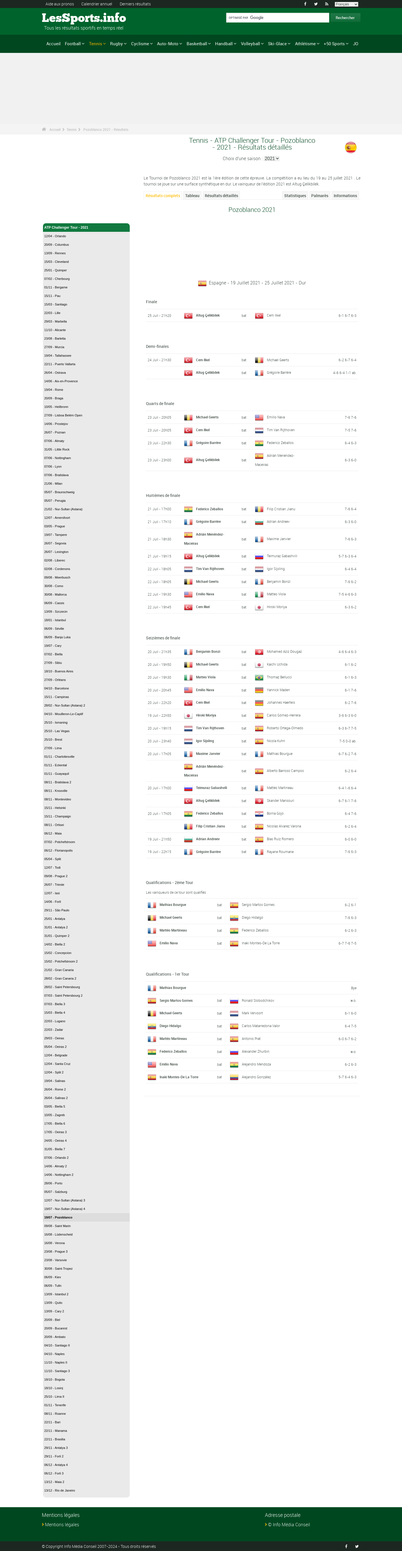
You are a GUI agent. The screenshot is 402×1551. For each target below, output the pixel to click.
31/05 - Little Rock (57, 449)
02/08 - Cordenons (57, 569)
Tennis (95, 43)
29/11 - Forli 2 (54, 1456)
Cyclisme (140, 43)
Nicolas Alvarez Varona (284, 825)
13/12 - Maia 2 (54, 1482)
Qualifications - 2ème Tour (169, 881)
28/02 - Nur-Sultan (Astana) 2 (64, 705)
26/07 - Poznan (55, 432)
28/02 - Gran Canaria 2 (60, 978)
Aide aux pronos (60, 4)
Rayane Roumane (280, 850)
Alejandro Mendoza (256, 1063)
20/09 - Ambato (55, 1337)
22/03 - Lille (52, 313)
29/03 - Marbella (55, 321)
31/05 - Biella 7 (54, 1149)
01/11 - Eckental (55, 765)
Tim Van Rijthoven (281, 429)
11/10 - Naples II (55, 1362)
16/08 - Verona (54, 1243)
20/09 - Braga (53, 398)
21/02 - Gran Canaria (59, 970)
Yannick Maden (278, 689)
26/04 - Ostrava (55, 372)
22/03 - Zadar (53, 1029)
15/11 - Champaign (57, 816)
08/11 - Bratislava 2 (57, 782)
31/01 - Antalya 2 (56, 927)
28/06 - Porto (53, 1183)
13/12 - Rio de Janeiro (59, 1490)
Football (73, 43)
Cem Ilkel (274, 315)
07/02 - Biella (53, 654)
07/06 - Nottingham (57, 458)
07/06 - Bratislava (56, 475)
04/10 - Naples (54, 1354)
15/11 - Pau (52, 296)
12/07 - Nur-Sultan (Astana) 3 (64, 1200)
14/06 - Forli (52, 901)
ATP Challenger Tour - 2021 (86, 227)
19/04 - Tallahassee (57, 355)
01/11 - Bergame (56, 287)
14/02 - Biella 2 (54, 944)
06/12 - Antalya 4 (56, 1465)
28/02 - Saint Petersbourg (62, 987)
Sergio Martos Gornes (258, 903)
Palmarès (319, 195)
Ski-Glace (277, 43)
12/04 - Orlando (55, 236)
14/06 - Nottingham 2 (59, 1174)
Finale (151, 301)
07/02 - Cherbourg (57, 278)
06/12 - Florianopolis (58, 850)
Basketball (197, 43)
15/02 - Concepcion (57, 953)
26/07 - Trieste (54, 884)
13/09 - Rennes (55, 253)
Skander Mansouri (280, 799)
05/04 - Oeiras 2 (55, 1046)
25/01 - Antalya (54, 918)
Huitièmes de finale (163, 494)
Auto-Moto (167, 43)
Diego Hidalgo (252, 916)
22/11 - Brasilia (54, 1439)
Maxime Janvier (279, 538)
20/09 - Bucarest (55, 1328)
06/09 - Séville (54, 628)
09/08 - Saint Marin (57, 1226)
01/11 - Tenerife (55, 1405)
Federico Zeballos (280, 442)
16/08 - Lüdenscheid (58, 1234)
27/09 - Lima (53, 748)
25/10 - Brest (53, 739)
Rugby (116, 43)
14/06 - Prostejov (56, 424)
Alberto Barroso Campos (285, 770)
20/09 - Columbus (56, 244)
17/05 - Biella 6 (54, 1123)
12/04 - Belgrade (55, 1055)
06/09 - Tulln (53, 1285)
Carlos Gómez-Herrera (283, 714)
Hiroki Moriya (277, 606)
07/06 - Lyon (53, 466)
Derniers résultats (135, 4)
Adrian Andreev (278, 521)
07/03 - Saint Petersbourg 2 (63, 995)
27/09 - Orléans (55, 679)
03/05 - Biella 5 (54, 1106)
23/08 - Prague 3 (56, 1251)
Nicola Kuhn (276, 740)
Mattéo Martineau (280, 786)
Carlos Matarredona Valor (261, 1025)
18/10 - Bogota (54, 1379)
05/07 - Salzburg (55, 1191)
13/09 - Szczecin (55, 611)
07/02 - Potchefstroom (59, 842)
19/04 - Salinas (54, 1081)
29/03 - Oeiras (54, 1038)
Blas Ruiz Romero (280, 838)
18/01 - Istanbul (55, 620)
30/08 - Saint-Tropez (58, 1268)
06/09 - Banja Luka (57, 637)
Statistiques (295, 195)
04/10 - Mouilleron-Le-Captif (63, 714)
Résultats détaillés (221, 195)
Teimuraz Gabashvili (282, 555)
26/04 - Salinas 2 (56, 1098)
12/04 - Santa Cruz (57, 1063)
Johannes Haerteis (281, 701)
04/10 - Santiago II (57, 1345)
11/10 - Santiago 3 (57, 1371)
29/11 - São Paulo (56, 910)
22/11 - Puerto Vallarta (59, 364)
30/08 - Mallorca (55, 594)
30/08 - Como (53, 586)
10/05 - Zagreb (54, 1115)
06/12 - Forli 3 (54, 1473)
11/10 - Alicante (55, 330)
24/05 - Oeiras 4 (55, 1140)
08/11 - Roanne (55, 1413)
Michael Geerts (278, 359)
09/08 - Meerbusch (57, 577)
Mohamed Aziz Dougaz (284, 651)
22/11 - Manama (55, 1430)
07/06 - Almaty (54, 441)
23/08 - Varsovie (55, 1260)
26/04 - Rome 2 (55, 1089)
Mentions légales (62, 1524)
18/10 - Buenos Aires (58, 671)
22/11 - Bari (52, 1422)
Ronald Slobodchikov (258, 999)
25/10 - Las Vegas (57, 731)
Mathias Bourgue (279, 753)
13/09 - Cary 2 (54, 1311)
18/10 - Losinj (53, 1388)
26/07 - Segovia (55, 543)
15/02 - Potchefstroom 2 (61, 961)
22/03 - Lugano (54, 1021)
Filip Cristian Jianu (281, 508)
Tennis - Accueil (57, 216)
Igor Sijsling (276, 568)
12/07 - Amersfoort (57, 517)
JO (355, 43)
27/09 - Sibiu (53, 662)
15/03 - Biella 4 (54, 1012)
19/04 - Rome (53, 389)
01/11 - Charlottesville (59, 756)
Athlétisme (305, 43)
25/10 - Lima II (54, 1396)
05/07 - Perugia (55, 500)
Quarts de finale (160, 403)
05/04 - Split (52, 859)
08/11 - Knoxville (55, 790)
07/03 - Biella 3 (54, 1004)
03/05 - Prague (54, 526)
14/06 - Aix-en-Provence (61, 381)
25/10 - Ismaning (56, 722)
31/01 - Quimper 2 (57, 935)
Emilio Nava (276, 417)
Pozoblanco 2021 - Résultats (105, 129)
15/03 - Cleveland (56, 261)
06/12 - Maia (53, 833)
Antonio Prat (251, 1037)
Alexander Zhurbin (255, 1050)
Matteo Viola (276, 593)
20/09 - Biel (52, 1319)
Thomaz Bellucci (279, 676)
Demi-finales (157, 346)
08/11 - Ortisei (54, 825)
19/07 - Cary (53, 645)
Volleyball (250, 43)
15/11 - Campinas (56, 697)
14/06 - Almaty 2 (55, 1166)
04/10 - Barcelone (56, 688)
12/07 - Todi (52, 867)
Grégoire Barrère (279, 372)
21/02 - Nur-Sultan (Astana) (63, 509)
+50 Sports (334, 43)
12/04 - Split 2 (54, 1072)
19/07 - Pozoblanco (58, 1217)
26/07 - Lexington (56, 552)
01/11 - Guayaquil (56, 773)
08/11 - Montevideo (57, 799)
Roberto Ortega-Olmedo (285, 727)
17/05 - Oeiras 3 (55, 1132)
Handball (224, 43)
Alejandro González (256, 1075)
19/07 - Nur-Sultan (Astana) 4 (64, 1209)
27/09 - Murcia (54, 347)
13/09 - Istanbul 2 (56, 1294)
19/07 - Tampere (55, 534)
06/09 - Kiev (52, 1277)
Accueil (53, 43)
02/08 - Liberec (54, 560)
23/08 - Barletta (55, 338)
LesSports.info (63, 18)
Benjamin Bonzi (278, 581)
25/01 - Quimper (55, 270)
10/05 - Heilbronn (56, 406)
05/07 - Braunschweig (59, 492)
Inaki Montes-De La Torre (261, 942)
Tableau (192, 195)
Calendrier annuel (96, 4)
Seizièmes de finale (163, 637)
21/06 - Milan (53, 483)
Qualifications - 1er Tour (167, 973)
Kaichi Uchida (277, 663)
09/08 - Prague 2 (56, 876)
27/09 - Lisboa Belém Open (63, 415)
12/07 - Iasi (52, 893)
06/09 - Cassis (54, 603)
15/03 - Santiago (55, 304)
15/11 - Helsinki (55, 807)
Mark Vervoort (252, 1012)
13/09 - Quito (53, 1302)
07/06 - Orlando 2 (56, 1157)
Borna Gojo (275, 812)
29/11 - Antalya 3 (56, 1447)
